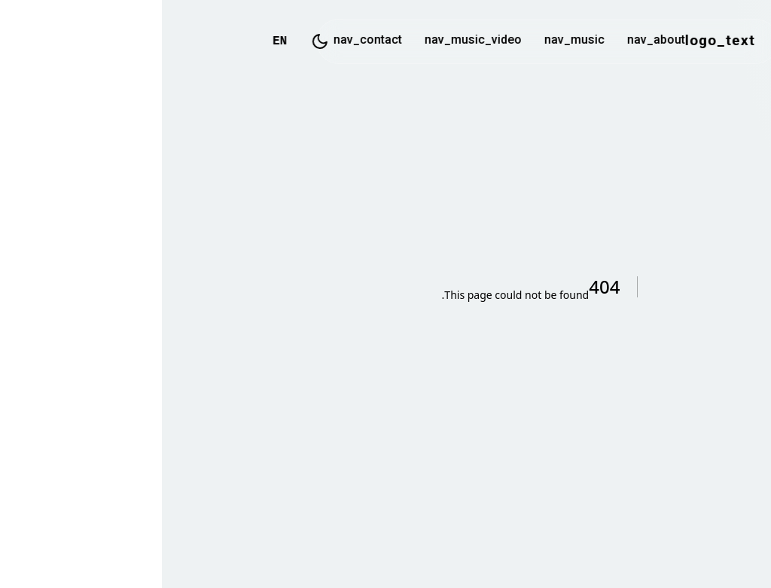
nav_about (494, 41)
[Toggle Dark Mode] (158, 41)
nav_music (412, 41)
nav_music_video (311, 41)
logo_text (558, 41)
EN (118, 41)
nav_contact (206, 41)
